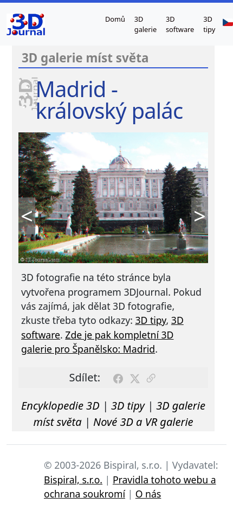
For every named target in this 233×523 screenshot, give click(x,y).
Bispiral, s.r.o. (73, 479)
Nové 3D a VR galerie (143, 421)
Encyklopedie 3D (60, 405)
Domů (115, 19)
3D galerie (145, 24)
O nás (148, 493)
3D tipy (209, 24)
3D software (180, 24)
